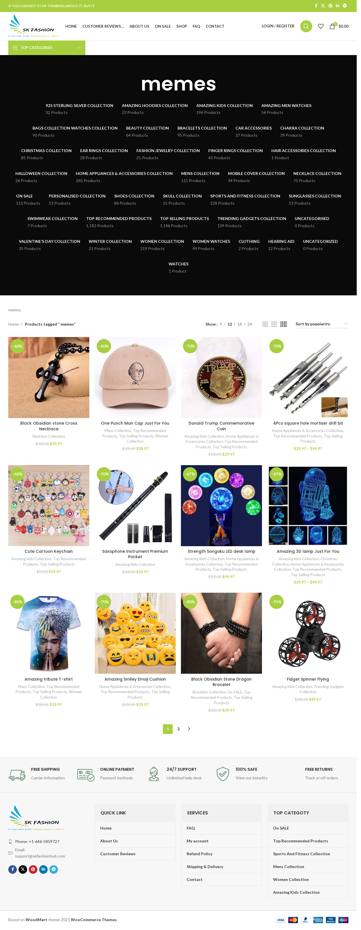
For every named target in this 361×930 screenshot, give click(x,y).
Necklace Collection (49, 437)
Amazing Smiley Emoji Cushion (135, 680)
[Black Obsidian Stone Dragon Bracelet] (221, 634)
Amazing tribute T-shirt (49, 680)
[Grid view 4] (284, 325)
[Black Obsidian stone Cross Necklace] (48, 378)
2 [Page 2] (178, 729)
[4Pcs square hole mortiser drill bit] (308, 378)
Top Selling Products (136, 437)
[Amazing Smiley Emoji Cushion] (135, 634)
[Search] (306, 27)
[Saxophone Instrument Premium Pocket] (135, 506)
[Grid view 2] (265, 325)
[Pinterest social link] (330, 6)
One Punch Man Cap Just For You (135, 424)
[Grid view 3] (274, 325)
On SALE (235, 693)
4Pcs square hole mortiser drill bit (308, 424)
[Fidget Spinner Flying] (308, 634)
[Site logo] (35, 26)
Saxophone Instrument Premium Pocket (135, 555)
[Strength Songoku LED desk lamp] (221, 506)
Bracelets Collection (209, 693)
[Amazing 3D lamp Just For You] (308, 506)
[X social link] (323, 6)
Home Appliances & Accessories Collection (308, 431)
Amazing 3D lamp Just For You (308, 552)
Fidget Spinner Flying (308, 680)
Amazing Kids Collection (204, 437)
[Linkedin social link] (337, 6)
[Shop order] (321, 325)
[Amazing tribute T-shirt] (48, 634)
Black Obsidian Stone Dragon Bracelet (221, 683)
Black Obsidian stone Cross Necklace (49, 427)
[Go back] (133, 85)
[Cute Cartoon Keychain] (48, 506)
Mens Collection (117, 431)
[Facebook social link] (315, 6)
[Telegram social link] (344, 6)
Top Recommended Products (298, 437)
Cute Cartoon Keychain (48, 552)
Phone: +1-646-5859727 (37, 842)
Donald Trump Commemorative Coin (221, 427)
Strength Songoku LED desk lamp (221, 552)
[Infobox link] (40, 776)
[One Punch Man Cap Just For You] (135, 378)
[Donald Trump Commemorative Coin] (221, 378)
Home (13, 325)
